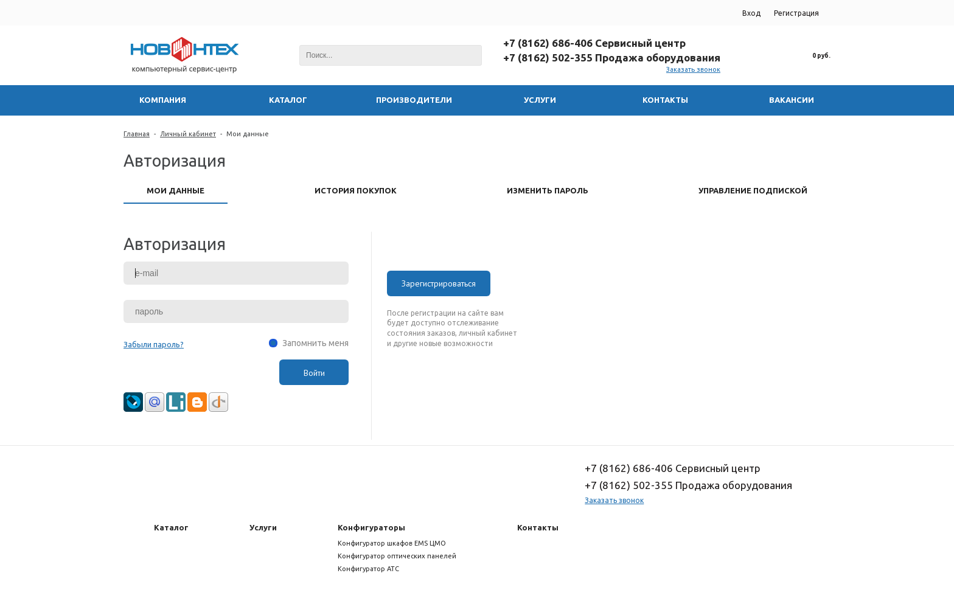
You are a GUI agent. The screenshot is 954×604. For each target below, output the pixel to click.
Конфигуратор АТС (368, 568)
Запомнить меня (315, 343)
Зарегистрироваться (439, 283)
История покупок (356, 190)
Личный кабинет (188, 133)
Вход (751, 13)
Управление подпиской (752, 190)
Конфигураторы (371, 527)
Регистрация (796, 13)
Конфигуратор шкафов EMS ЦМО (392, 543)
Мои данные (247, 133)
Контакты (538, 527)
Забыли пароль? (154, 344)
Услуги (263, 527)
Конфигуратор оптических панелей (397, 556)
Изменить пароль (547, 190)
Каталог (171, 527)
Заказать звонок (693, 69)
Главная (137, 133)
